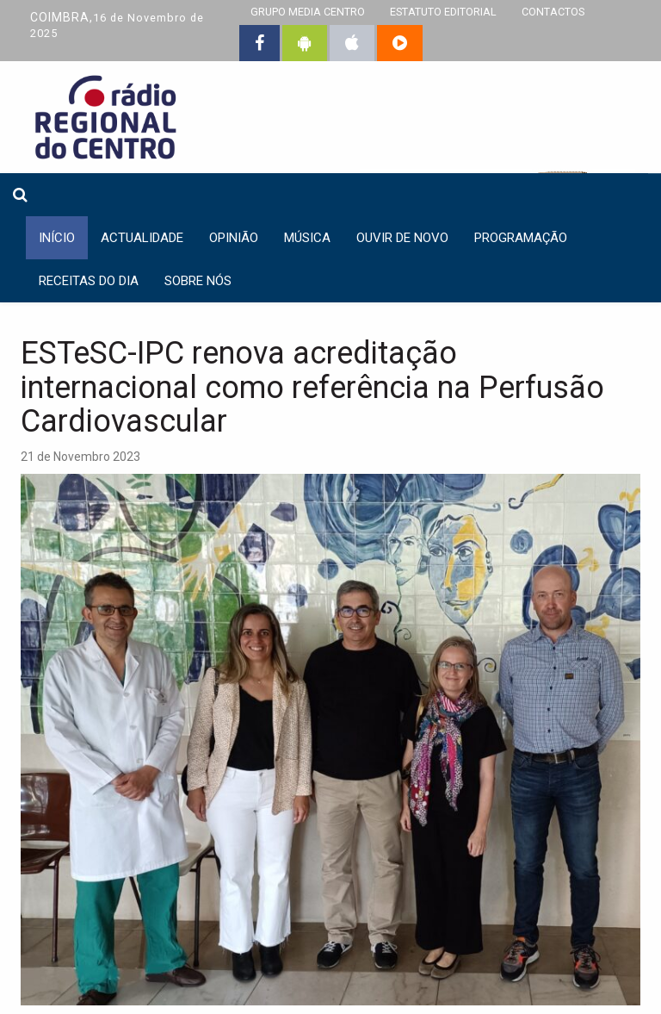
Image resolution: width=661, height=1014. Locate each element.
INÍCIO (57, 238)
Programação (520, 238)
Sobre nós (198, 281)
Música (307, 238)
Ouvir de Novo (402, 238)
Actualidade (142, 238)
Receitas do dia (89, 281)
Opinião (233, 238)
